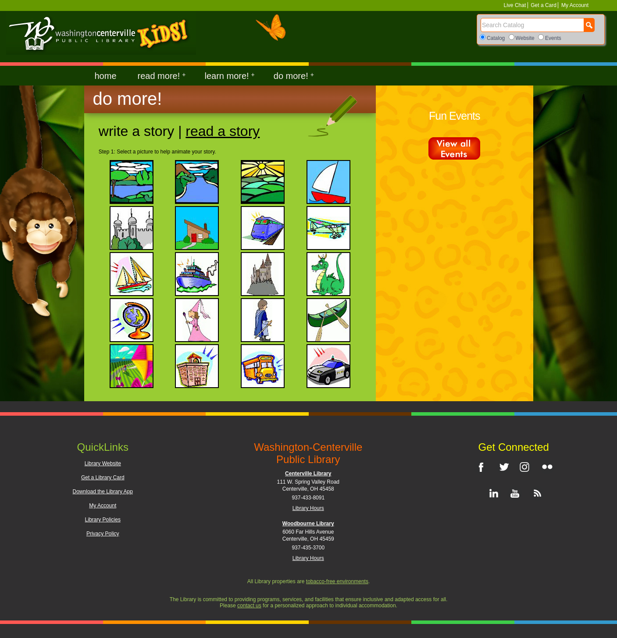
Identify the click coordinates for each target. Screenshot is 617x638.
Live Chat (516, 5)
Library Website (103, 463)
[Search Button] (589, 25)
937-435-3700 (308, 548)
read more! (162, 76)
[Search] (532, 25)
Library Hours (308, 508)
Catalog (496, 38)
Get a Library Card (103, 477)
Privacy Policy (102, 534)
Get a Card (543, 5)
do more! (294, 76)
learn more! (229, 76)
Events (553, 38)
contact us (249, 605)
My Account (574, 5)
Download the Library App (103, 491)
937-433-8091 (308, 498)
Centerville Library (308, 473)
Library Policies (103, 520)
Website (525, 38)
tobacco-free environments (337, 581)
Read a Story (222, 131)
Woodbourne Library (308, 523)
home (106, 76)
